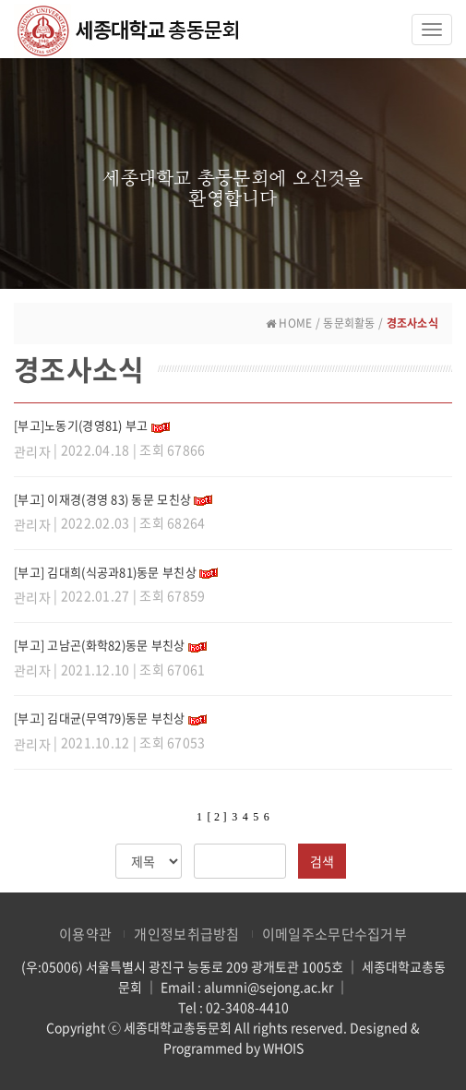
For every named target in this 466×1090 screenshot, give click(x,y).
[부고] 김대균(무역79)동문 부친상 (99, 717)
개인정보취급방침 (186, 934)
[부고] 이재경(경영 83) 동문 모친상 (102, 499)
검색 (322, 861)
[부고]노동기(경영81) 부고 (81, 425)
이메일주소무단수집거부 (334, 934)
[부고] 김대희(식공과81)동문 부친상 (105, 572)
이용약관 (85, 934)
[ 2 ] (216, 816)
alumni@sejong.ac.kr (268, 986)
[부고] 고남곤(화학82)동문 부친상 (99, 644)
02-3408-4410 (247, 1007)
